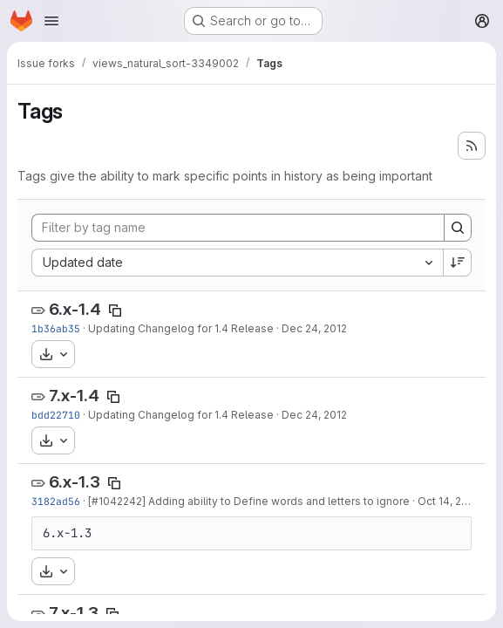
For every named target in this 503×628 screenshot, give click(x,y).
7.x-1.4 (74, 396)
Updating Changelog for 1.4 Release (181, 328)
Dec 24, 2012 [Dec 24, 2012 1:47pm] (314, 414)
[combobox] (237, 262)
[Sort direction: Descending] (458, 262)
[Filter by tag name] (238, 228)
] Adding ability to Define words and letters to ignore (276, 501)
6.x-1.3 (74, 482)
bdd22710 (55, 414)
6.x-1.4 (75, 309)
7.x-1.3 (74, 613)
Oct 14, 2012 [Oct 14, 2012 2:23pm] (448, 501)
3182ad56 (55, 501)
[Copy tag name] (115, 310)
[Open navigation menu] (51, 21)
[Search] (458, 228)
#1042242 (117, 501)
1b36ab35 (55, 328)
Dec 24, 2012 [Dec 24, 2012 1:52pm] (314, 328)
